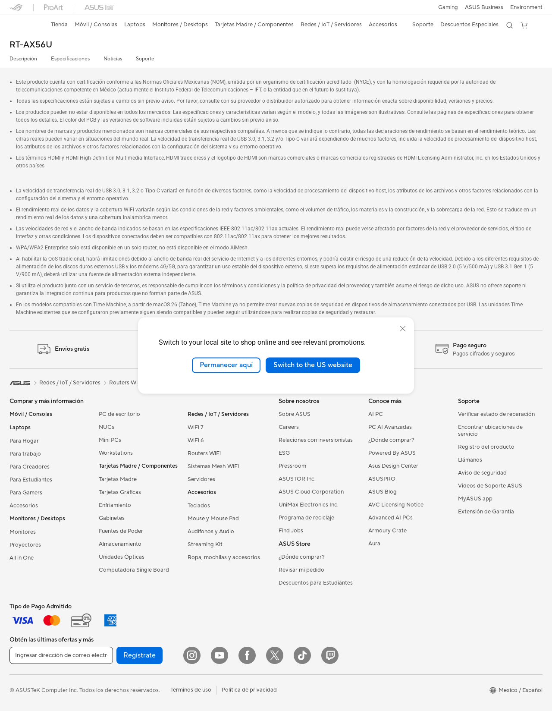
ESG (284, 453)
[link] (24, 25)
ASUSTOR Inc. (297, 478)
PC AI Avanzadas (390, 427)
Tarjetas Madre (118, 479)
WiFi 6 (196, 440)
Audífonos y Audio (211, 531)
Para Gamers (25, 492)
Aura (374, 543)
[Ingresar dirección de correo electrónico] (61, 655)
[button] (448, 7)
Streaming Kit (205, 544)
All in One (21, 557)
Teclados (199, 505)
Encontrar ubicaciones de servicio (490, 430)
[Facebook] (247, 655)
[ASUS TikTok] (302, 655)
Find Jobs (291, 530)
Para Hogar (24, 440)
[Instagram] (192, 655)
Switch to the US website (312, 365)
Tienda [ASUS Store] (59, 24)
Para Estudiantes (30, 479)
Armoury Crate (387, 530)
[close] (402, 328)
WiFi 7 (196, 427)
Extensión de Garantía (486, 511)
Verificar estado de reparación (496, 414)
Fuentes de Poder (121, 531)
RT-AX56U (30, 45)
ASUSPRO (381, 478)
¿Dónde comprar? (302, 557)
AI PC (375, 414)
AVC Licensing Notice (395, 504)
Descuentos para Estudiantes (316, 582)
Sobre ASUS (294, 414)
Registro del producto (486, 447)
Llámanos (470, 459)
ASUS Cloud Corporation (311, 491)
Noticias (113, 59)
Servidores (201, 479)
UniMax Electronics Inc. (309, 504)
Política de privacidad (249, 689)
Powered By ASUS (392, 453)
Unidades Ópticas (121, 557)
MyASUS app (475, 498)
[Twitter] (274, 655)
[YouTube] (219, 655)
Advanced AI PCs (390, 517)
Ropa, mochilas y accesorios (224, 557)
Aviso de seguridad (482, 472)
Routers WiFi (204, 453)
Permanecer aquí (226, 365)
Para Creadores (29, 466)
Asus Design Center (393, 465)
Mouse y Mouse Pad (213, 518)
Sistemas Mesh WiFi (213, 466)
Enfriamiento (115, 505)
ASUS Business (484, 7)
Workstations (116, 453)
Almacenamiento (120, 544)
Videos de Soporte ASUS (490, 485)
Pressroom (292, 465)
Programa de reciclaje (306, 517)
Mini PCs (110, 440)
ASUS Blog (382, 491)
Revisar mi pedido (301, 569)
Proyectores (25, 544)
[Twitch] (330, 655)
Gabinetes (112, 518)
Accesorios (23, 505)
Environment (526, 7)
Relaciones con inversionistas (316, 440)
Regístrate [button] (139, 655)
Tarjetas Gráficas (120, 492)
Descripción (23, 59)
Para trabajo (25, 453)
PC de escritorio (119, 414)
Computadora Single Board (134, 569)
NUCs (106, 427)
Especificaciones (70, 59)
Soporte (145, 59)
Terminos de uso (190, 689)
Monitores (22, 532)
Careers (289, 427)
